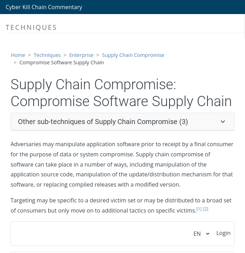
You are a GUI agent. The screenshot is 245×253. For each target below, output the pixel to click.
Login (223, 233)
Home (18, 55)
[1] (199, 209)
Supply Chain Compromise (133, 55)
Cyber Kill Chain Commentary (44, 7)
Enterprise (81, 55)
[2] (205, 209)
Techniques (47, 55)
